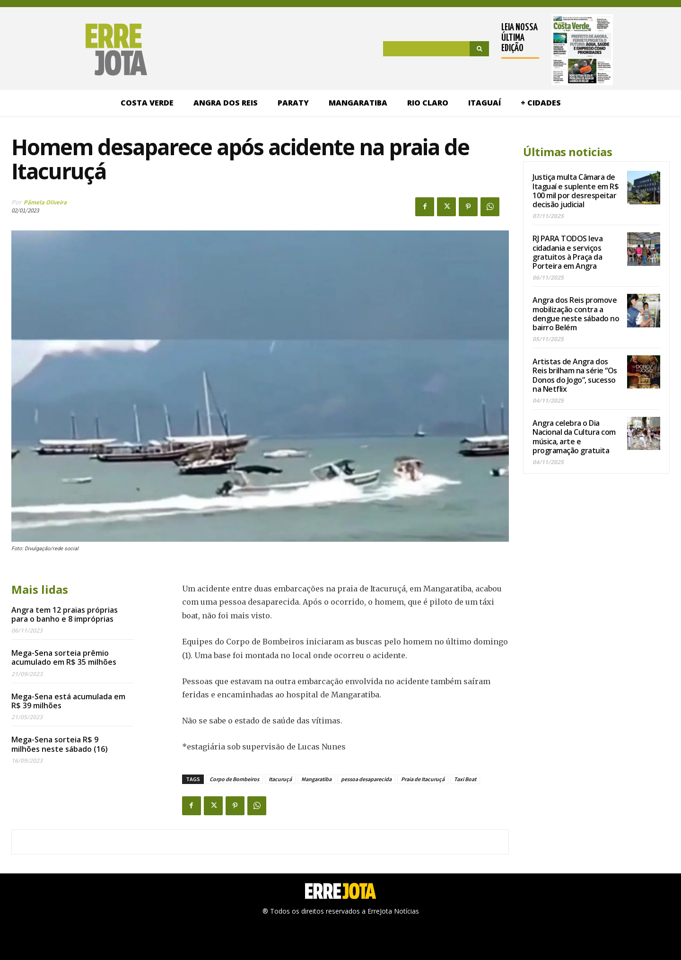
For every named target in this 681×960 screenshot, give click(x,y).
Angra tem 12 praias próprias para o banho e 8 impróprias (64, 614)
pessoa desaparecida (366, 779)
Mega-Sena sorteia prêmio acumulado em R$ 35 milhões (63, 657)
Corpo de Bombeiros (234, 779)
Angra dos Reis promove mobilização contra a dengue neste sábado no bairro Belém (576, 314)
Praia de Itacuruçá (423, 779)
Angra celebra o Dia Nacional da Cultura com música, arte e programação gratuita (574, 437)
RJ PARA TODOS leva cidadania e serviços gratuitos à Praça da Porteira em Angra (567, 252)
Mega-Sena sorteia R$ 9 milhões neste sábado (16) (59, 744)
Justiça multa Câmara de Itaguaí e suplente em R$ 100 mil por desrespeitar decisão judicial (576, 191)
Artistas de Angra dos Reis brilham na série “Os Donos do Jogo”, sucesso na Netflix (575, 375)
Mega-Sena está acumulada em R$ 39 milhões (68, 701)
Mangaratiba (316, 779)
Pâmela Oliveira (45, 202)
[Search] (479, 48)
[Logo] (79, 50)
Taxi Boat (465, 779)
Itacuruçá (280, 779)
